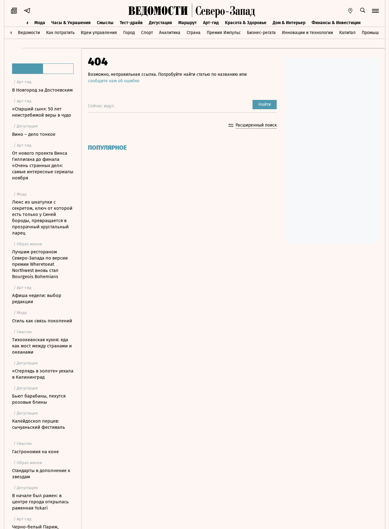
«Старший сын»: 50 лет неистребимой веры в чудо (41, 112)
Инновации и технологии (307, 32)
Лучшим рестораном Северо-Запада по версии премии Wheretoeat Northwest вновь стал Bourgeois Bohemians (40, 264)
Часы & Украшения (71, 22)
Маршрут (187, 22)
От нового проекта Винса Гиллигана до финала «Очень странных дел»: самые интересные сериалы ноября (42, 165)
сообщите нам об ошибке (114, 81)
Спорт (147, 32)
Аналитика (169, 32)
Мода (39, 22)
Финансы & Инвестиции (336, 22)
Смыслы (105, 22)
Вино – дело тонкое (33, 134)
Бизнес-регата (261, 32)
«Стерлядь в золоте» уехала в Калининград (42, 374)
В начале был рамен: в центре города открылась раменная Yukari (40, 502)
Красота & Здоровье (245, 22)
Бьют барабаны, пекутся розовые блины (39, 399)
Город (129, 32)
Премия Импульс (224, 32)
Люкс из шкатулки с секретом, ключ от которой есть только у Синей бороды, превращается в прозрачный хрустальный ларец (42, 217)
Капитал (347, 32)
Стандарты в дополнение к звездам (41, 474)
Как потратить (60, 32)
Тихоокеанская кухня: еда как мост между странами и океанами (42, 346)
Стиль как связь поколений (42, 321)
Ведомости (29, 32)
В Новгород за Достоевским (42, 90)
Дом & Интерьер (289, 22)
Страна (194, 32)
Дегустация (160, 22)
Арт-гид (211, 22)
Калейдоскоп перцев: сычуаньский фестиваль (38, 424)
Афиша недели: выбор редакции (36, 298)
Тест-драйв (131, 22)
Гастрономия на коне (35, 451)
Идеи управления (99, 32)
